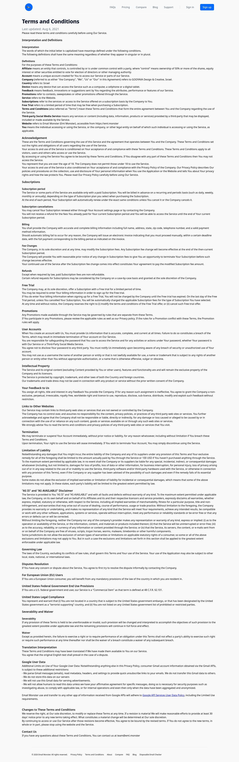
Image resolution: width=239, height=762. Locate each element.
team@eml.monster (128, 735)
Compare (141, 7)
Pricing (126, 7)
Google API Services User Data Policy (163, 695)
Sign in (190, 7)
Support (168, 7)
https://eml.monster (107, 123)
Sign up (207, 7)
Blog (155, 7)
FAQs (113, 7)
